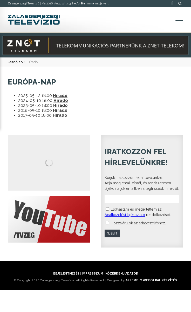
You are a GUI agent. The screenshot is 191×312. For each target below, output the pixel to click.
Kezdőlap (15, 62)
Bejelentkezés (66, 273)
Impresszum (92, 273)
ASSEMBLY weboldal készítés (151, 280)
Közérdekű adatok (121, 273)
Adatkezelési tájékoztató (125, 215)
